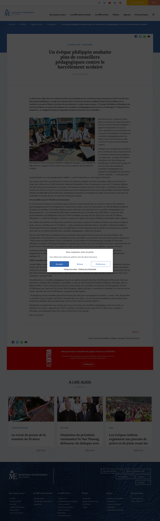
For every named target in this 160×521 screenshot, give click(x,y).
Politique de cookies (70, 269)
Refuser (80, 264)
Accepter (59, 264)
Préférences (101, 264)
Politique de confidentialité (87, 269)
